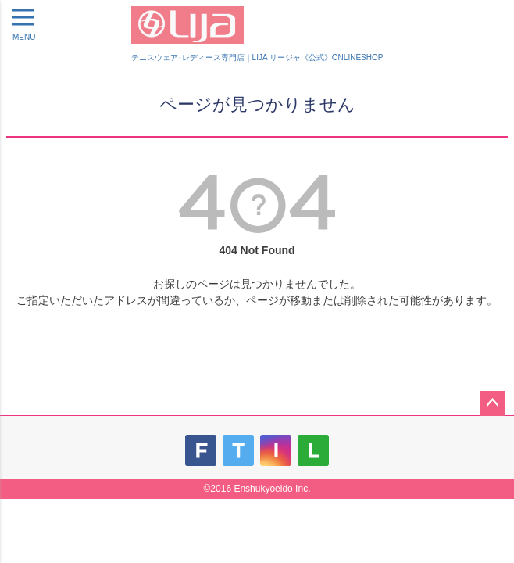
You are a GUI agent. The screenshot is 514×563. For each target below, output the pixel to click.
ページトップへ (492, 403)
